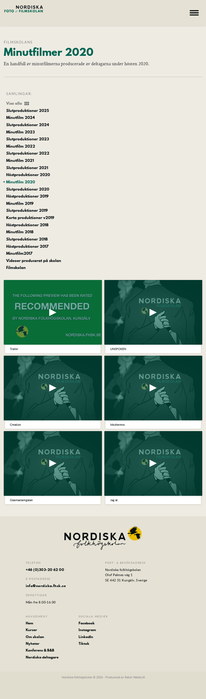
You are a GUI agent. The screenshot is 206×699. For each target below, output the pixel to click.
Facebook (87, 623)
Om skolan (35, 637)
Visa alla (18, 103)
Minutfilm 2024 (20, 117)
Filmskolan (16, 267)
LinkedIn (86, 637)
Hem (29, 623)
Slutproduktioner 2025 (27, 110)
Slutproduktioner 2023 (27, 139)
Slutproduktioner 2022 (27, 153)
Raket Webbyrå (135, 677)
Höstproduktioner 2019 (27, 196)
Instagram (87, 630)
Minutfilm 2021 (20, 160)
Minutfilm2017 (19, 253)
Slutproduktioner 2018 (27, 239)
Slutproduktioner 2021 (27, 168)
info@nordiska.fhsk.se (46, 585)
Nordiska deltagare (42, 657)
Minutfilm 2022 (20, 146)
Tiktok (84, 643)
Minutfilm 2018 (20, 232)
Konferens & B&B (40, 650)
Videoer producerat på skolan (33, 261)
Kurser (31, 630)
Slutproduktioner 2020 (27, 189)
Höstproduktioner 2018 (27, 225)
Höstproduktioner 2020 (28, 175)
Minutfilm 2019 (20, 203)
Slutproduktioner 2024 (27, 125)
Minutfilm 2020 (20, 182)
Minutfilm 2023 (20, 132)
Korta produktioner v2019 (30, 218)
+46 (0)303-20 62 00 (45, 569)
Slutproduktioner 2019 (27, 210)
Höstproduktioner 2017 (27, 246)
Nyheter (32, 643)
